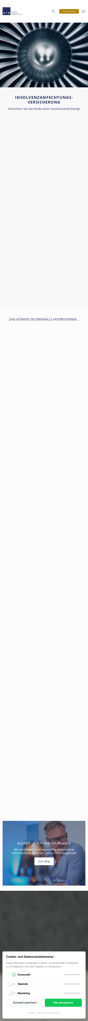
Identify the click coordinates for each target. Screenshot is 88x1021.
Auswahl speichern (25, 1002)
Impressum (42, 1012)
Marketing (24, 993)
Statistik (23, 984)
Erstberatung (69, 11)
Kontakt (31, 1012)
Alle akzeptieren (63, 1002)
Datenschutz (54, 1012)
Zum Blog (44, 861)
